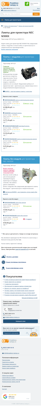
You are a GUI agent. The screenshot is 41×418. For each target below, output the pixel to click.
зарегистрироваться (22, 249)
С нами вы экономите (11, 284)
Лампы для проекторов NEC (26, 26)
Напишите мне (20, 321)
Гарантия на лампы (8, 362)
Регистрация (36, 10)
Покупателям (6, 360)
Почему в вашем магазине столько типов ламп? (19, 293)
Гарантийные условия (8, 377)
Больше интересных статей (29, 298)
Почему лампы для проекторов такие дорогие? (19, 290)
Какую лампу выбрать (8, 368)
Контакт (4, 389)
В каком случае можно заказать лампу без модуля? (20, 295)
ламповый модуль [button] (12, 113)
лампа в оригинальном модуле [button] (18, 100)
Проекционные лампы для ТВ (11, 381)
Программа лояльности (9, 364)
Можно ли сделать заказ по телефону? (16, 288)
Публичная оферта (7, 375)
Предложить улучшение (11, 333)
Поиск (36, 14)
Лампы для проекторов (10, 26)
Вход (38, 8)
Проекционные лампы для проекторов (13, 379)
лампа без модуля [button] (14, 202)
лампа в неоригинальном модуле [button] (20, 139)
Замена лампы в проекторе (10, 366)
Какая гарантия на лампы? (12, 282)
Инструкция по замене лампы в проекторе (17, 286)
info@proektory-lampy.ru (8, 10)
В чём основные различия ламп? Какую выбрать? (20, 279)
